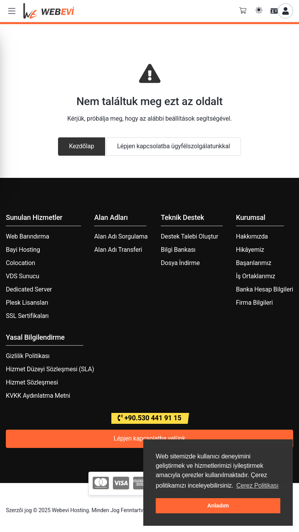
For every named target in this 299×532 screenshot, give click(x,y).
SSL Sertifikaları (27, 316)
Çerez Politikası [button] (257, 485)
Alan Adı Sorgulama (121, 236)
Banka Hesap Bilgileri (264, 289)
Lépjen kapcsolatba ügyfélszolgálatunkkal (173, 146)
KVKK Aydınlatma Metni (38, 395)
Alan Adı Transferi (118, 249)
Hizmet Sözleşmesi (32, 382)
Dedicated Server (29, 289)
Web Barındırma (27, 236)
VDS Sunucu (22, 276)
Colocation (20, 263)
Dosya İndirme (180, 263)
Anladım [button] (218, 505)
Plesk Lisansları (27, 302)
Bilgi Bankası (178, 249)
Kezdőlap (81, 146)
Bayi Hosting (23, 249)
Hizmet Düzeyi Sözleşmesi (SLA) (50, 369)
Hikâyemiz (250, 249)
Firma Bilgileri (254, 302)
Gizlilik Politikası (27, 356)
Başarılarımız (253, 263)
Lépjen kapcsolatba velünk (149, 438)
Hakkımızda (252, 236)
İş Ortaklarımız (255, 276)
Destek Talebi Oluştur (189, 236)
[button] (12, 11)
